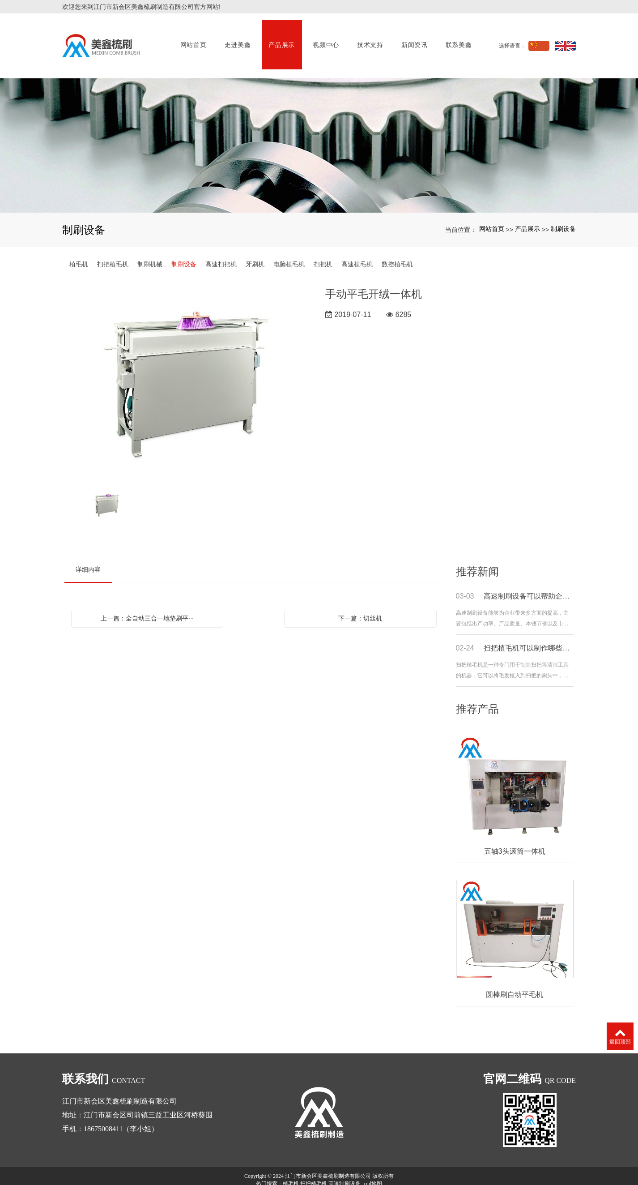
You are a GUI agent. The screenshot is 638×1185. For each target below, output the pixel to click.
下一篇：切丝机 (360, 602)
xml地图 (373, 1168)
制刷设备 (563, 213)
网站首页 (192, 38)
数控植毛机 (397, 248)
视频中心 (324, 38)
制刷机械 (149, 248)
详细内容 (88, 553)
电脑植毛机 (289, 248)
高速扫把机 (221, 248)
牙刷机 (255, 248)
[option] (188, 368)
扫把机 (323, 248)
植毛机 (78, 248)
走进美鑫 (235, 38)
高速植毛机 (357, 248)
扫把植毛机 (112, 248)
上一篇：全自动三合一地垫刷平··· (147, 602)
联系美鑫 (457, 38)
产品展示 (280, 38)
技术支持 (368, 38)
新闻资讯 (413, 38)
